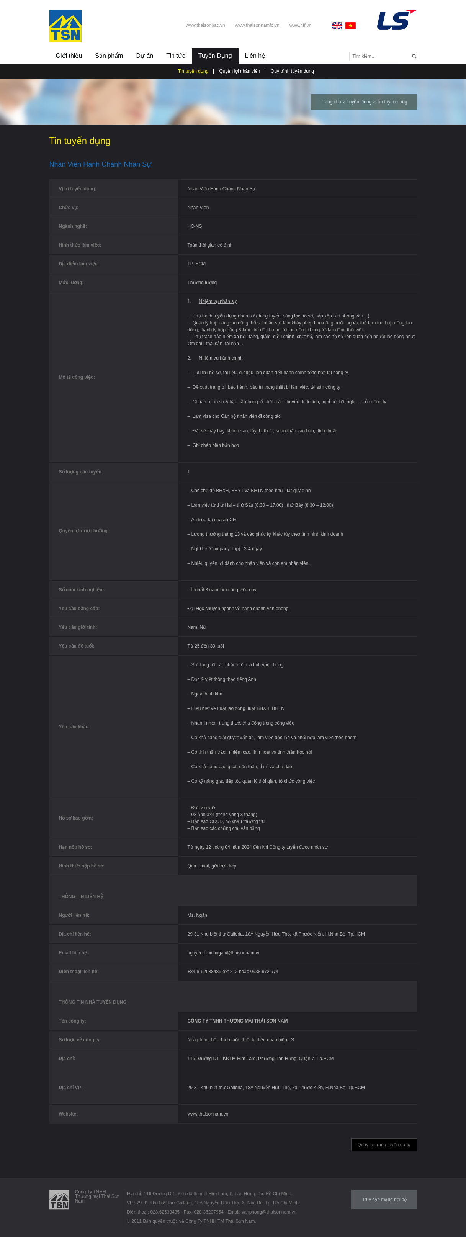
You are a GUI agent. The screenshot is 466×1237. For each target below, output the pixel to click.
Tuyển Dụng (215, 55)
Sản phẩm (109, 55)
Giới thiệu (69, 55)
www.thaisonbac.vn (205, 25)
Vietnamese (350, 25)
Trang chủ (330, 102)
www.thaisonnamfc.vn (257, 25)
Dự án (144, 55)
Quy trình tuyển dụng (292, 71)
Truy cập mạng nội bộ (384, 1199)
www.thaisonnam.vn (208, 1114)
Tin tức (175, 55)
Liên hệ (255, 55)
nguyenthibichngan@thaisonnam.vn (224, 953)
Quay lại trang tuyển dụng (383, 1144)
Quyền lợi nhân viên (239, 71)
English (338, 25)
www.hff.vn (300, 25)
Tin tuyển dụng (193, 71)
